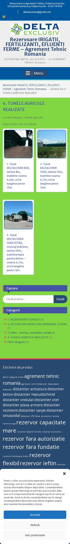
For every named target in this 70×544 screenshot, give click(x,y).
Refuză (35, 525)
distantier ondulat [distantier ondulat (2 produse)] (18, 399)
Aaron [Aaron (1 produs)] (6, 377)
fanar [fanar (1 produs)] (38, 416)
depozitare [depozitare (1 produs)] (53, 384)
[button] (64, 473)
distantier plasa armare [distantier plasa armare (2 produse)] (23, 405)
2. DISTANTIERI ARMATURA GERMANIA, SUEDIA (37, 324)
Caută (60, 299)
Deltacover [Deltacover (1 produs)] (41, 384)
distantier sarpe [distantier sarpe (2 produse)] (32, 410)
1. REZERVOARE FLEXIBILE (23, 319)
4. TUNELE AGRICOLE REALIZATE (27, 337)
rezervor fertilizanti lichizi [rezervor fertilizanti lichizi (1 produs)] (16, 456)
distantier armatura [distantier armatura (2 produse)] (30, 389)
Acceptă (35, 514)
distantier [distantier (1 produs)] (7, 389)
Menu (34, 73)
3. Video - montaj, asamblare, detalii (29, 332)
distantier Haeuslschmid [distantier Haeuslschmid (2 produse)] (34, 394)
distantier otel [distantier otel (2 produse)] (47, 399)
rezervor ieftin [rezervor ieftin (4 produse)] (38, 463)
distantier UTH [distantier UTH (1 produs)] (28, 416)
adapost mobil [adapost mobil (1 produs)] (17, 377)
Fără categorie (16, 342)
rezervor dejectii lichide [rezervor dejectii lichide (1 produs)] (29, 431)
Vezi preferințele (35, 535)
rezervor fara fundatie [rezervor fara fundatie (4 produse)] (31, 447)
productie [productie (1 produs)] (46, 416)
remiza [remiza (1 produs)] (55, 416)
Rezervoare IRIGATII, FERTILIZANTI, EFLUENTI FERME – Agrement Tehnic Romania (35, 46)
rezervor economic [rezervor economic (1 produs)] (51, 431)
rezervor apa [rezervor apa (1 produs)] (9, 423)
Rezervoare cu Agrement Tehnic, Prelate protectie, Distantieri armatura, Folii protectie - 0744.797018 (36, 5)
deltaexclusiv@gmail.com (37, 12)
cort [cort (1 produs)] (34, 384)
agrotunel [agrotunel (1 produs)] (26, 384)
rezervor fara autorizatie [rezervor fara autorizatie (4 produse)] (34, 438)
